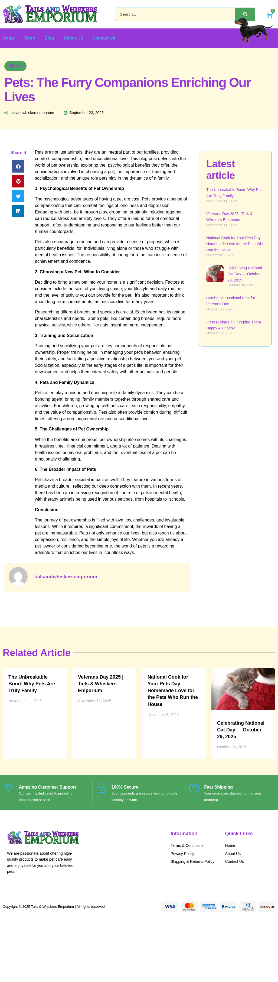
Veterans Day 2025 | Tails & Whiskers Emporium (100, 683)
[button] (18, 166)
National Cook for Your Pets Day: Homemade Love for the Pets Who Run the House (235, 244)
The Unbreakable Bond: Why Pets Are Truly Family (31, 683)
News (15, 66)
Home (9, 38)
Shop (29, 38)
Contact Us (103, 38)
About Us (73, 38)
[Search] (245, 14)
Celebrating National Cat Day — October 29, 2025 (244, 274)
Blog (49, 38)
